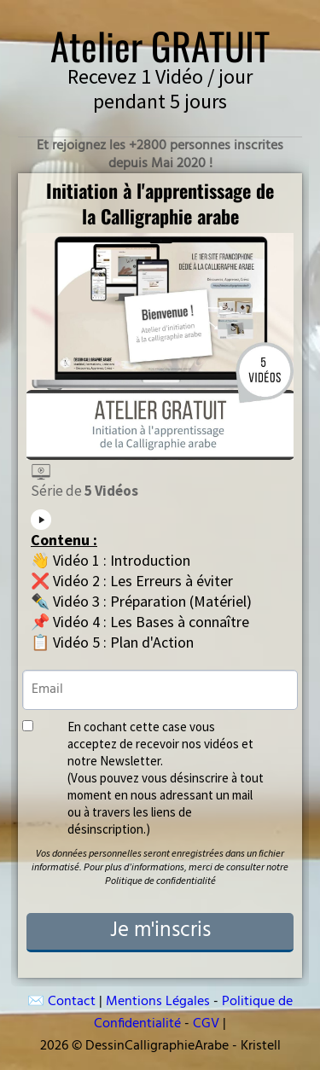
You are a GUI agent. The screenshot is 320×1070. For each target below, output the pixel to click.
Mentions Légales (159, 1002)
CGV (208, 1024)
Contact (72, 1002)
